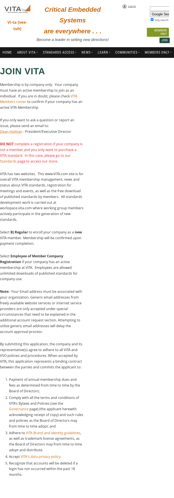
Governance (19, 409)
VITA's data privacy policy (40, 456)
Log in (132, 6)
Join (165, 40)
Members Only (160, 32)
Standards (8, 161)
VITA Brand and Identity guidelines (53, 433)
